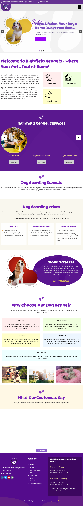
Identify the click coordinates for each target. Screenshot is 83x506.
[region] (41, 31)
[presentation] (4, 137)
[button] (79, 7)
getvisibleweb (55, 501)
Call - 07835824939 (61, 281)
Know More (13, 162)
